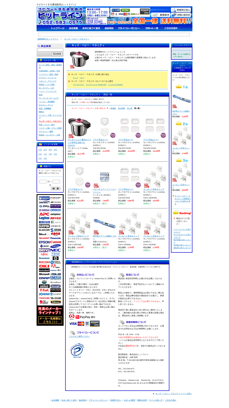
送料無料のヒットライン (47, 39)
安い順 (129, 108)
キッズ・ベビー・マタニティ (76, 39)
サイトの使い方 (156, 400)
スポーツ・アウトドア (47, 81)
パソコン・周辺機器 (47, 102)
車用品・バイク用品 (47, 84)
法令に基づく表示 (69, 400)
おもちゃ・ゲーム (46, 105)
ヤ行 (55, 154)
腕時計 (41, 112)
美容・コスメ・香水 (47, 125)
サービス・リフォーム (47, 78)
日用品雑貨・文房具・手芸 (49, 71)
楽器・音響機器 (45, 108)
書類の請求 (142, 400)
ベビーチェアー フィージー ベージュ (104, 179)
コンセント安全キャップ (154, 178)
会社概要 (55, 400)
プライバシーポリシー (98, 400)
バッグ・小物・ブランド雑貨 (50, 128)
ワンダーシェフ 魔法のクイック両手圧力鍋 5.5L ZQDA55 (79, 131)
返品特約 (83, 400)
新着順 (113, 108)
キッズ (75, 78)
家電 (40, 95)
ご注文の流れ (170, 400)
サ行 (50, 150)
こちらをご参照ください (79, 336)
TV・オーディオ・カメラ (49, 98)
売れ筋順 (121, 108)
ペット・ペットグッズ (47, 91)
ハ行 (45, 154)
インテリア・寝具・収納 (48, 74)
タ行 (55, 150)
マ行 (50, 154)
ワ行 (45, 158)
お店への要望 (129, 400)
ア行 (40, 150)
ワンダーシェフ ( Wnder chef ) (96, 84)
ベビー (82, 78)
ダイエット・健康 (46, 131)
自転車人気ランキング (182, 248)
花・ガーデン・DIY (46, 88)
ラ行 (40, 158)
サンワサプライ (78, 84)
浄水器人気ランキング (182, 245)
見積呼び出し (115, 400)
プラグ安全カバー (104, 128)
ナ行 (40, 154)
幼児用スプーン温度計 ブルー (104, 226)
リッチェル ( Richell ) (115, 84)
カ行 (45, 150)
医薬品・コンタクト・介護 (49, 135)
